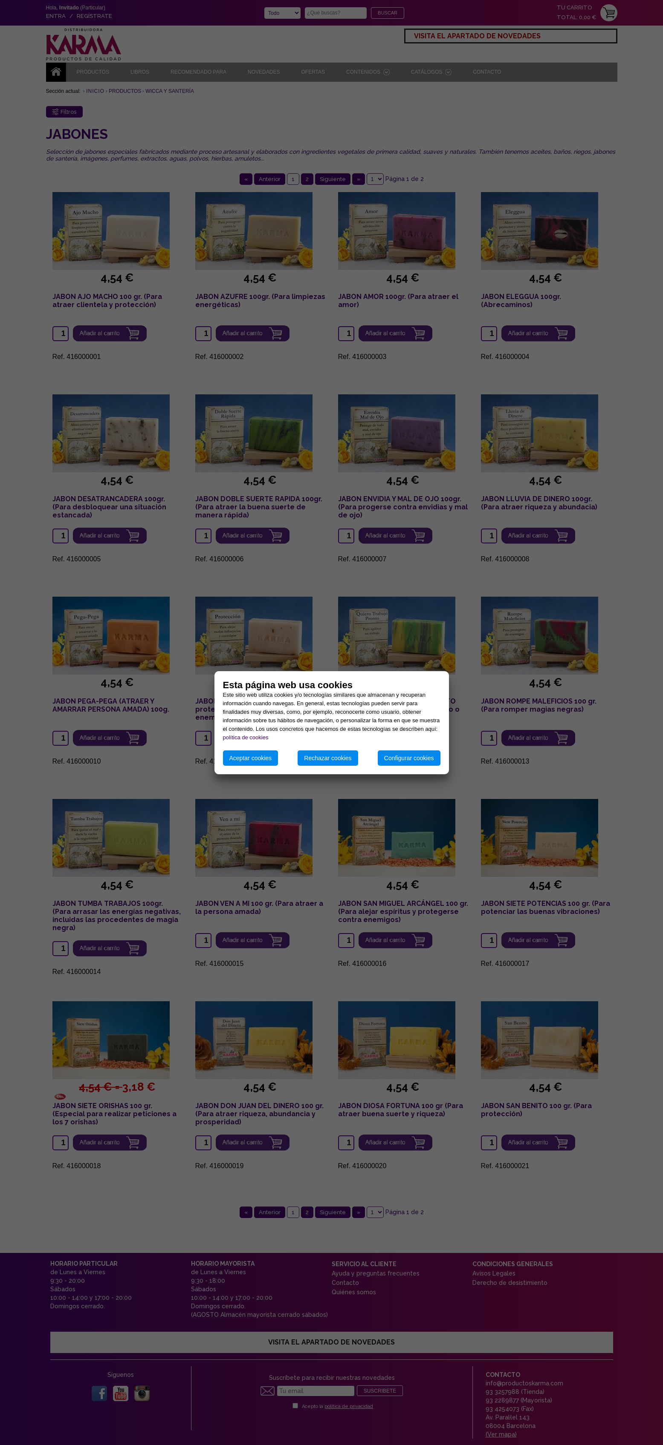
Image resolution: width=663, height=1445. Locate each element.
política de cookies (246, 737)
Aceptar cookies (250, 758)
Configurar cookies (409, 758)
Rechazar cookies (327, 758)
